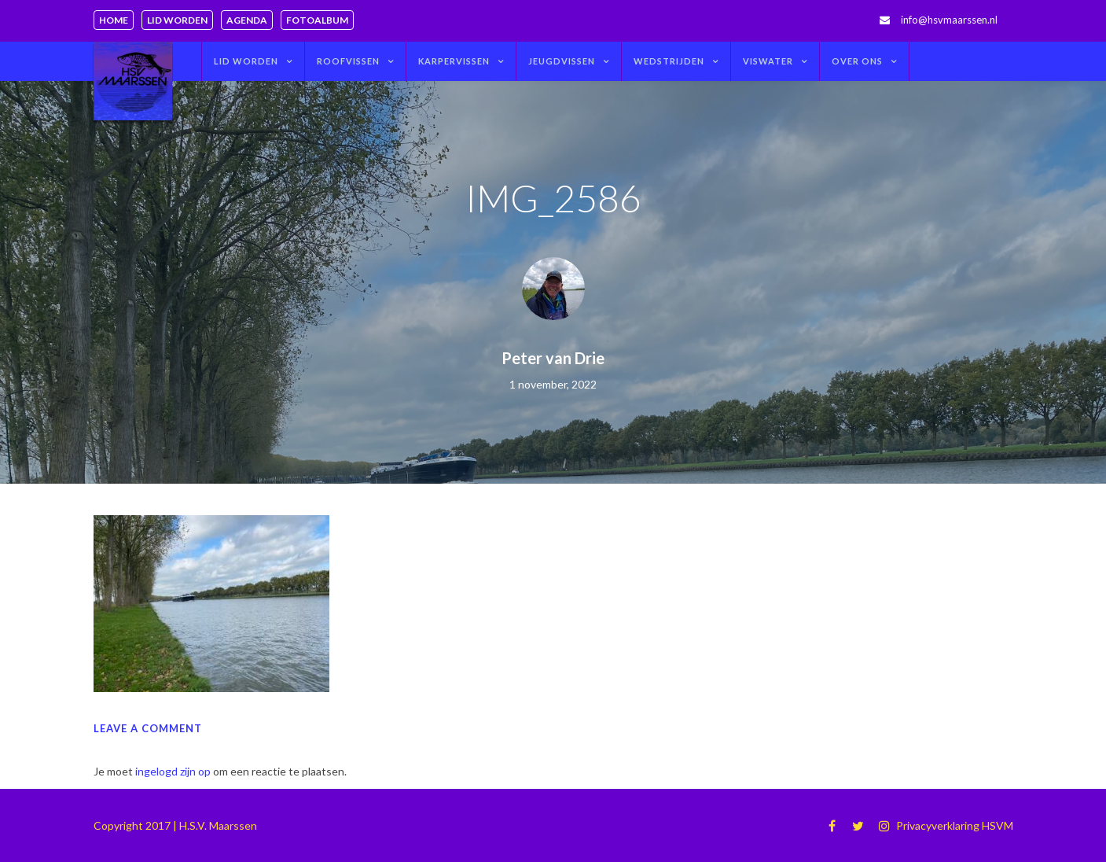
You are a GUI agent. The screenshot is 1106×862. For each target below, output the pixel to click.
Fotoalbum (317, 20)
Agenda (246, 20)
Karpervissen (454, 61)
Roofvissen (348, 61)
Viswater (768, 61)
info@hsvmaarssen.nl (949, 19)
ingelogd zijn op (173, 771)
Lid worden (177, 20)
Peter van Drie (553, 357)
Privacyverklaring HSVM (954, 825)
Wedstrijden (669, 61)
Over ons (857, 61)
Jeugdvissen (561, 61)
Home (113, 20)
